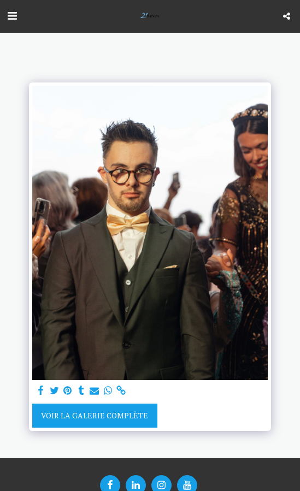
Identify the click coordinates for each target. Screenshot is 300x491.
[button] (12, 15)
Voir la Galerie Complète (94, 415)
